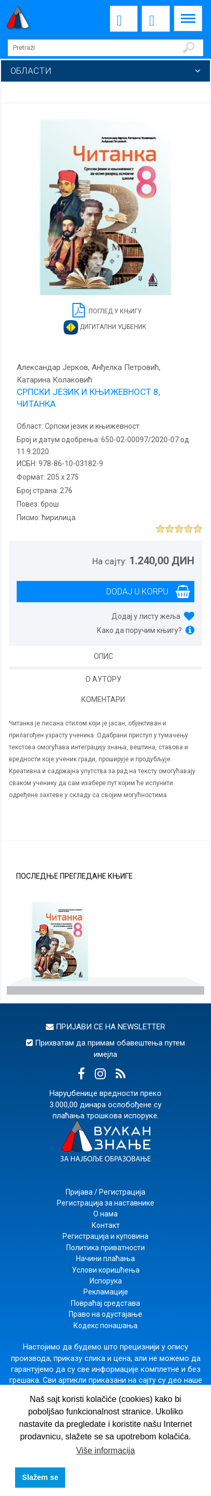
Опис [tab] (103, 656)
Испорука (106, 1281)
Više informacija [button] (105, 1450)
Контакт (106, 1225)
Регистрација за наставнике (105, 1203)
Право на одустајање (105, 1314)
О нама (105, 1214)
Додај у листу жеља (145, 616)
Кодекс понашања (105, 1325)
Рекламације (105, 1292)
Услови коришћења (106, 1270)
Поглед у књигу (107, 309)
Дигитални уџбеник (105, 327)
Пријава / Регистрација (105, 1192)
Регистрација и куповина (105, 1236)
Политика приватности (105, 1247)
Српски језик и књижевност (91, 426)
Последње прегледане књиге (74, 876)
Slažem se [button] (40, 1477)
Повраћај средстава (105, 1303)
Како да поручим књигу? (139, 630)
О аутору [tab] (103, 679)
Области (31, 70)
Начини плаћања (105, 1258)
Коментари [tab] (103, 699)
